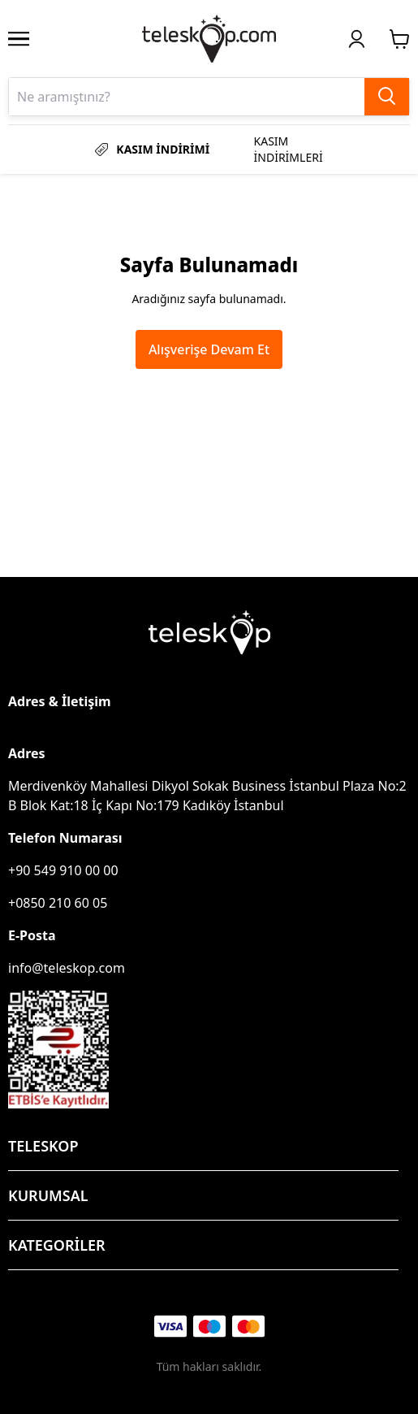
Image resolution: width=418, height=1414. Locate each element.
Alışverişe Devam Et (209, 349)
